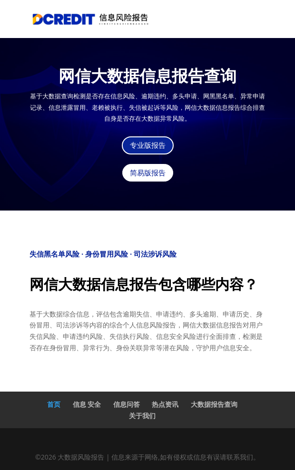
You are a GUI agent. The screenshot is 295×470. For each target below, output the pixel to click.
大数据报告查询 (214, 404)
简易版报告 (148, 173)
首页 (53, 404)
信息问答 (126, 404)
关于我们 (142, 415)
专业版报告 (148, 145)
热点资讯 (165, 404)
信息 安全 (87, 404)
